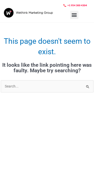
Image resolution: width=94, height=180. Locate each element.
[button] (74, 15)
